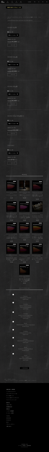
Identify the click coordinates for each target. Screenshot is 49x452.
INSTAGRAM (8, 418)
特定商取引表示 (9, 406)
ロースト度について (10, 395)
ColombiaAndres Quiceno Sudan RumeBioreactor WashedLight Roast (25, 316)
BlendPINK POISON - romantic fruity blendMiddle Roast (25, 325)
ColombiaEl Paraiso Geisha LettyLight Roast (25, 333)
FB (42, 1)
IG (38, 1)
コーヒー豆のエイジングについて (12, 397)
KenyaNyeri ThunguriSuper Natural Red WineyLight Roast (25, 358)
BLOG (7, 422)
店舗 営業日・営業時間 (10, 389)
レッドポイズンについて (11, 391)
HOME (5, 379)
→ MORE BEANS (24, 368)
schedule (29, 1)
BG (46, 1)
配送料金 (8, 402)
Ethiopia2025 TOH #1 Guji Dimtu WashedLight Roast (25, 341)
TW (34, 1)
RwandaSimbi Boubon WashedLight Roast (25, 297)
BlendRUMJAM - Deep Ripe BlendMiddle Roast (25, 349)
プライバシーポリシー (10, 424)
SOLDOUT (14, 379)
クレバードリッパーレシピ (11, 399)
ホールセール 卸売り (10, 413)
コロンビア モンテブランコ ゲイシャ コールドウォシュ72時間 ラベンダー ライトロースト (20, 380)
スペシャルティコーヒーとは (11, 393)
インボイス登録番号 (10, 410)
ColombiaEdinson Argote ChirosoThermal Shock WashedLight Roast (25, 306)
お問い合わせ (8, 426)
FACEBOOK (8, 420)
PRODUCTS (9, 379)
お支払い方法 (8, 404)
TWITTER (8, 415)
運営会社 (8, 408)
